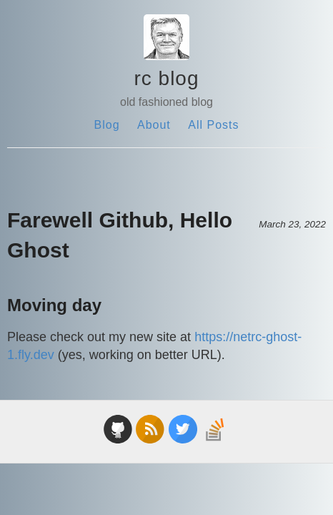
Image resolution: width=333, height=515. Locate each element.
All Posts (213, 125)
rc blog (166, 78)
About (154, 125)
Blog (107, 125)
